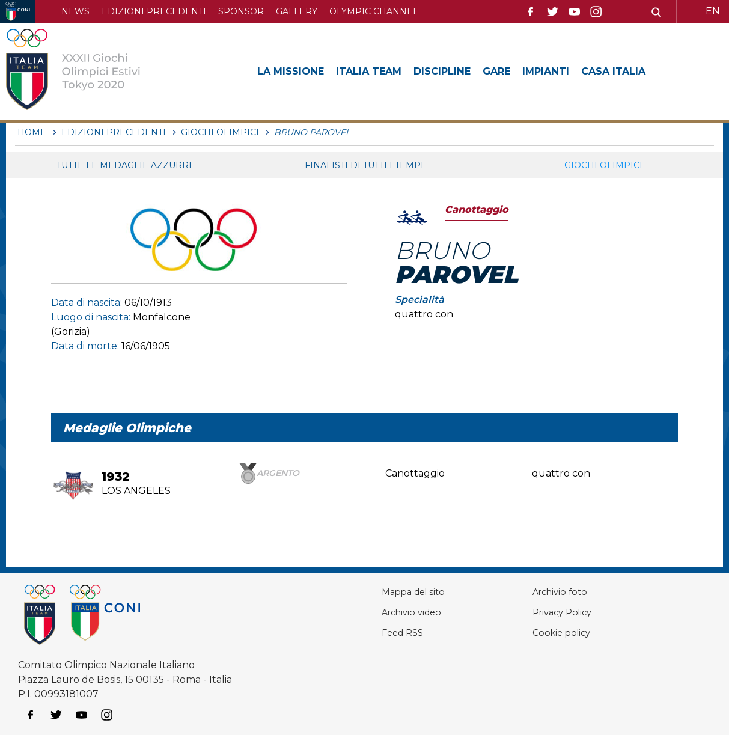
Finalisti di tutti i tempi (364, 165)
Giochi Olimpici (603, 165)
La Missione (294, 71)
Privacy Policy (556, 612)
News (75, 11)
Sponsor (241, 11)
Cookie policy (554, 632)
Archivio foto (553, 591)
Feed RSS (388, 632)
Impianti (573, 71)
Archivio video (398, 612)
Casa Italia (647, 71)
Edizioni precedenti (154, 11)
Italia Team (379, 71)
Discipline (460, 71)
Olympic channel (373, 11)
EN (713, 11)
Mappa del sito (400, 591)
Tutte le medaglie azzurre (125, 165)
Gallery (296, 11)
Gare (519, 71)
